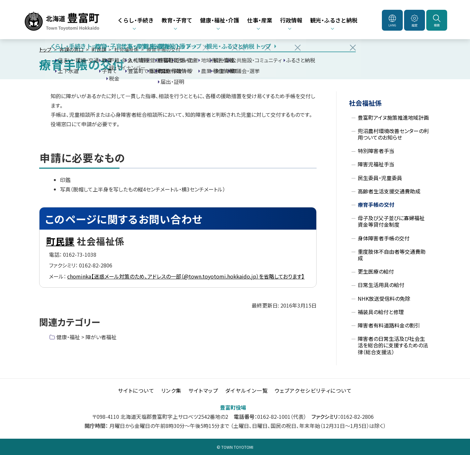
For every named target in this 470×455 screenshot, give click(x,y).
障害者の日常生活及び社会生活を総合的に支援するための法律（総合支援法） (393, 345)
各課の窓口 (71, 49)
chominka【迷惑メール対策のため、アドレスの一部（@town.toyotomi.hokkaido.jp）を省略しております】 (186, 276)
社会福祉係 (126, 49)
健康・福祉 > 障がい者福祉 (86, 337)
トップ (45, 49)
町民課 (99, 49)
